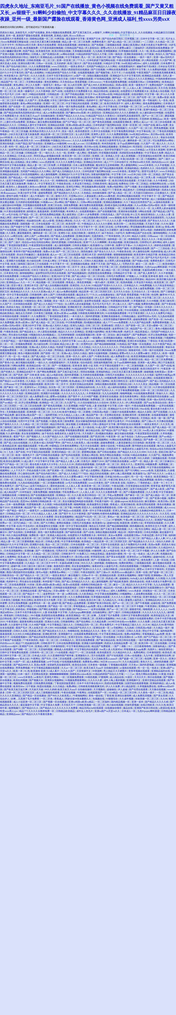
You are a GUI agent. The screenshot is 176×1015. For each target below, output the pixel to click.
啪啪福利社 (115, 288)
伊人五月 (135, 214)
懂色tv (56, 310)
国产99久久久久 (156, 473)
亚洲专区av (30, 387)
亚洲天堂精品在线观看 (82, 384)
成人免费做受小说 (120, 356)
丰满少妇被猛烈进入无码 (45, 557)
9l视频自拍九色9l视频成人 (88, 319)
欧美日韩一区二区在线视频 (45, 390)
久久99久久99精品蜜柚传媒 (27, 634)
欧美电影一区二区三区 (133, 517)
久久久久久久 (72, 270)
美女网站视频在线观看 (129, 196)
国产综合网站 (83, 621)
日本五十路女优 (39, 270)
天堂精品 (43, 387)
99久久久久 (87, 563)
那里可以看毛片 (150, 171)
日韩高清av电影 (100, 412)
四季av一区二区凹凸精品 (13, 523)
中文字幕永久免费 (154, 153)
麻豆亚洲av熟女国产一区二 (30, 415)
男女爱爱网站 (68, 310)
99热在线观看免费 (63, 504)
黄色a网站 (18, 85)
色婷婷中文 (92, 100)
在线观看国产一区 (139, 498)
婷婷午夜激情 (20, 217)
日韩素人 (36, 54)
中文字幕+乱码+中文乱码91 (20, 526)
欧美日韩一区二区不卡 (68, 267)
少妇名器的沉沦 (127, 569)
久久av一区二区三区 (72, 668)
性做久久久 (162, 393)
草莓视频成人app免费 (84, 606)
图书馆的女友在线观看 (97, 288)
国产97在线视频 (8, 230)
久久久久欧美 (38, 75)
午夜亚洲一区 (41, 328)
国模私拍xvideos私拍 (81, 674)
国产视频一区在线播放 (140, 344)
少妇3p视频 (58, 430)
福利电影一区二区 (117, 239)
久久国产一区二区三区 (51, 97)
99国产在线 (149, 125)
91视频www (47, 202)
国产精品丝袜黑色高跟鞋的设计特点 (23, 112)
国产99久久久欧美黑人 (74, 442)
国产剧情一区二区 (135, 325)
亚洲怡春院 (107, 325)
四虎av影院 (122, 85)
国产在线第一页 (17, 106)
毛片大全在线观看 (90, 446)
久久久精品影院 (61, 109)
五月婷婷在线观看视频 (28, 202)
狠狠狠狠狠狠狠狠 (123, 254)
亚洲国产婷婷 (91, 168)
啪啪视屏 (147, 609)
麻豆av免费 (162, 125)
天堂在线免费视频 (102, 359)
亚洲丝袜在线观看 (128, 211)
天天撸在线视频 (44, 128)
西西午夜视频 (34, 578)
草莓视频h (32, 609)
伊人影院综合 (92, 48)
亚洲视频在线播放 (80, 264)
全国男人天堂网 (26, 368)
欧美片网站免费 (131, 217)
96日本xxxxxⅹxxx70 (110, 661)
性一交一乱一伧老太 (19, 356)
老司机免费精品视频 (50, 214)
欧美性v (10, 186)
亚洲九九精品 (77, 325)
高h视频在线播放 (93, 322)
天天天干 (65, 378)
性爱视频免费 (34, 504)
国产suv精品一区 (9, 402)
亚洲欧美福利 (83, 236)
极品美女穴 (12, 190)
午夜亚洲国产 (143, 72)
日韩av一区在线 (44, 63)
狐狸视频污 (121, 128)
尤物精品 (113, 353)
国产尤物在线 (132, 418)
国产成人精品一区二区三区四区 (124, 42)
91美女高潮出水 (125, 637)
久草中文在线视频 (100, 131)
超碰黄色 (55, 69)
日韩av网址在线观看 (91, 202)
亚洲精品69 (125, 146)
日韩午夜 (110, 245)
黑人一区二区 (88, 57)
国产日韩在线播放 (107, 452)
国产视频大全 (36, 680)
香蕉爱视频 (81, 82)
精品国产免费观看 (101, 646)
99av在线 (144, 409)
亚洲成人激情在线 (128, 119)
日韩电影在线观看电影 (149, 190)
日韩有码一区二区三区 (128, 538)
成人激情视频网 (49, 174)
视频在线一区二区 (58, 458)
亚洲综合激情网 (123, 695)
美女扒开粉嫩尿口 (26, 254)
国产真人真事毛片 (148, 273)
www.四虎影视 (47, 162)
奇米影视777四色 (52, 581)
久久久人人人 (160, 609)
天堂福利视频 (45, 649)
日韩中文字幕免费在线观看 (96, 328)
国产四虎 (121, 294)
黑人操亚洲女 (69, 214)
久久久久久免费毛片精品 (69, 162)
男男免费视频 (161, 128)
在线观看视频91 (88, 211)
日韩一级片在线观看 (113, 177)
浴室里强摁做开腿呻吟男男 (117, 319)
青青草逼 (155, 486)
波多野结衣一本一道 (54, 594)
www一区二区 (119, 560)
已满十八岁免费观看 (89, 214)
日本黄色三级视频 (43, 313)
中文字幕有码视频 (71, 541)
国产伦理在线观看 (138, 689)
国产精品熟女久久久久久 (67, 193)
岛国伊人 (132, 483)
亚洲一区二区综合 (106, 335)
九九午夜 (148, 655)
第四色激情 (87, 251)
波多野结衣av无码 (147, 316)
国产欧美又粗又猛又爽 (16, 689)
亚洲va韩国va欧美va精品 (79, 125)
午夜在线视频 (95, 538)
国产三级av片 (149, 421)
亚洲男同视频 (58, 211)
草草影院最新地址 (75, 418)
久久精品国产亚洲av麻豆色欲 (90, 449)
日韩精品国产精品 (74, 48)
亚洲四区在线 (136, 359)
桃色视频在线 (48, 190)
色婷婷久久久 (147, 168)
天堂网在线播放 (34, 82)
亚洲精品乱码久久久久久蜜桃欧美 (121, 112)
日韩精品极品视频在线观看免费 (51, 208)
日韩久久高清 (133, 631)
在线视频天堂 (76, 547)
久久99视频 (153, 301)
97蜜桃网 (117, 520)
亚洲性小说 (64, 233)
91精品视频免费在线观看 (95, 217)
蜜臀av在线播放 (58, 396)
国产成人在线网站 (34, 72)
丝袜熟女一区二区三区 (155, 591)
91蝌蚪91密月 (78, 378)
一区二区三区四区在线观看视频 (86, 458)
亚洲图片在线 (37, 544)
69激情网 (61, 143)
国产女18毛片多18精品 (83, 109)
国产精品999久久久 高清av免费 (29, 665)
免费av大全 (49, 251)
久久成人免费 (82, 338)
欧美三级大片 (74, 63)
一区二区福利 (102, 702)
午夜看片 (24, 196)
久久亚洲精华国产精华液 (136, 199)
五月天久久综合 (122, 291)
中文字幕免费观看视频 (128, 390)
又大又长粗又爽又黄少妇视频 (26, 498)
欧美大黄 (82, 538)
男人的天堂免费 (128, 458)
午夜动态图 (117, 486)
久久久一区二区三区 (84, 220)
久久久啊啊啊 (99, 242)
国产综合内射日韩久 (113, 38)
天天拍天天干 (68, 705)
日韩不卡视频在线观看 (82, 79)
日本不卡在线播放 (49, 529)
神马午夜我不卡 (43, 569)
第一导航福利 (150, 100)
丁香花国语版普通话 (17, 245)
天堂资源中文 (84, 671)
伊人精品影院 (128, 686)
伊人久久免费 (33, 85)
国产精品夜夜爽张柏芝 (37, 69)
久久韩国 (47, 504)
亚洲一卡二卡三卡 (163, 483)
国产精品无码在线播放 (116, 498)
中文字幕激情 (72, 57)
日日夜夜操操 (16, 301)
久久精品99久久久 (143, 245)
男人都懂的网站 (129, 165)
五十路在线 (153, 291)
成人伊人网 (169, 251)
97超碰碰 (69, 88)
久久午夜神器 (43, 91)
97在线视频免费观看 (71, 661)
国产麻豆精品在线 (106, 640)
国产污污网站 (132, 470)
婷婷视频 (100, 563)
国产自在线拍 (35, 143)
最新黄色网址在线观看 (32, 621)
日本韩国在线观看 (78, 208)
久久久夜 (76, 495)
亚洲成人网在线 (64, 220)
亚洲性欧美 (6, 436)
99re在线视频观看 (96, 257)
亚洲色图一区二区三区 (34, 307)
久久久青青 (35, 378)
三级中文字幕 (135, 109)
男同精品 (59, 350)
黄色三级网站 (102, 381)
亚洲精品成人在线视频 (52, 57)
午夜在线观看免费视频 (129, 60)
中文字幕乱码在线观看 (78, 103)
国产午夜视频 (142, 603)
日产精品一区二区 (28, 214)
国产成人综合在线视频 (97, 248)
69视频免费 (110, 378)
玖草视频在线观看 (128, 51)
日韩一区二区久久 (127, 507)
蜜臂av (136, 122)
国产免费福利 (139, 335)
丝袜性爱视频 (132, 705)
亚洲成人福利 (63, 190)
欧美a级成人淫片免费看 (81, 381)
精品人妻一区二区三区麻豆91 (35, 146)
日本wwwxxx (95, 82)
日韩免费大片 (66, 557)
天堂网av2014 (76, 196)
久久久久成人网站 (48, 338)
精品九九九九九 (95, 378)
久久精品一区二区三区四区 (40, 381)
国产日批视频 (98, 69)
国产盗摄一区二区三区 (161, 572)
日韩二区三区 (93, 325)
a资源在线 (164, 708)
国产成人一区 (120, 79)
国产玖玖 (25, 75)
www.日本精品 (137, 149)
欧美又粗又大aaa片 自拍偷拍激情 (37, 116)
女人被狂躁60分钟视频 (152, 112)
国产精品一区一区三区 (60, 606)
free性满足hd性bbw (132, 63)
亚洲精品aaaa (13, 714)
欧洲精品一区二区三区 (15, 399)
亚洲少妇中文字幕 (61, 276)
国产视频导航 (103, 72)
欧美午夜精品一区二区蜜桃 (76, 412)
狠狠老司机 (135, 350)
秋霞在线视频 (44, 686)
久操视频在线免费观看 (13, 449)
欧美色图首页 (82, 131)
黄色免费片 (147, 560)
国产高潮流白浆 (51, 54)
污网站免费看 (103, 109)
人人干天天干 (18, 470)
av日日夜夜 (36, 267)
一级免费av (96, 338)
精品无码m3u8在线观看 (91, 708)
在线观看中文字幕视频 (81, 180)
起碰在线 (115, 91)
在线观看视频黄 (86, 72)
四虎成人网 (112, 578)
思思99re (24, 501)
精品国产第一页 (94, 415)
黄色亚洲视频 (84, 282)
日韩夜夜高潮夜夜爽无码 (22, 128)
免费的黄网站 (126, 563)
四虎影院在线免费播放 (158, 48)
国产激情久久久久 (115, 298)
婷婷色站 (21, 609)
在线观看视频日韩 (85, 335)
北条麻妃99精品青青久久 (152, 510)
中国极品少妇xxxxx (61, 140)
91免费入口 (83, 554)
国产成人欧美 (157, 489)
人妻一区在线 (161, 560)
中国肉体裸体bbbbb (166, 79)
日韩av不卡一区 (90, 575)
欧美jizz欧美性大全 (23, 140)
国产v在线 (57, 91)
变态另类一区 (18, 168)
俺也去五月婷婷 (24, 313)
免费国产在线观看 (129, 368)
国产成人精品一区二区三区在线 (88, 276)
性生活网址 (145, 529)
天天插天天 (30, 479)
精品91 (105, 301)
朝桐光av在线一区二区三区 (43, 439)
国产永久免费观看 (16, 60)
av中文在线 (32, 97)
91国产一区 (19, 661)
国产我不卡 (74, 396)
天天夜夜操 (22, 109)
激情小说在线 (108, 446)
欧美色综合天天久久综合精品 (15, 476)
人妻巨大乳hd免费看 (15, 122)
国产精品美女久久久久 (55, 498)
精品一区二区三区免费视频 (159, 359)
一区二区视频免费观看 (21, 344)
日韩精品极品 (129, 316)
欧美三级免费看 (66, 421)
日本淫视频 (140, 399)
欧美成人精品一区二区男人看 (140, 177)
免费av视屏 (34, 399)
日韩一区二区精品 (151, 174)
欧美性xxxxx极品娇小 (123, 572)
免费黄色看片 (99, 42)
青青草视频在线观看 (139, 671)
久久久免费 (144, 621)
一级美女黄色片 (76, 66)
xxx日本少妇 (134, 174)
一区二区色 (33, 523)
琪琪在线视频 (87, 372)
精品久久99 (157, 624)
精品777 (106, 190)
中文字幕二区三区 (109, 267)
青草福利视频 (103, 97)
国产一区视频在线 (61, 365)
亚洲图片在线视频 (16, 261)
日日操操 (54, 344)
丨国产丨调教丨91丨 (123, 646)
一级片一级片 (145, 57)
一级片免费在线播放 (148, 640)
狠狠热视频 (22, 347)
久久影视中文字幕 (18, 624)
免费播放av (49, 267)
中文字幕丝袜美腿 (94, 476)
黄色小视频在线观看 (29, 353)
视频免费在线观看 (23, 683)
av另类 (139, 637)
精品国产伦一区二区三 (13, 82)
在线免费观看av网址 (55, 119)
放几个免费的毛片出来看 (134, 544)
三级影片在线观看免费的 (123, 412)
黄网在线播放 (63, 523)
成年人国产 (30, 236)
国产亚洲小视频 (158, 498)
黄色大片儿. (127, 464)
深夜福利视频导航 (100, 174)
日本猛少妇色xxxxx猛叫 (117, 476)
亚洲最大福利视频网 (49, 479)
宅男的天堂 (113, 257)
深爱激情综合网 (162, 655)
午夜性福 (137, 597)
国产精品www (80, 609)
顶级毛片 (34, 57)
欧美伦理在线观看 (146, 504)
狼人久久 (162, 143)
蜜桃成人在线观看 (64, 649)
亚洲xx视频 (15, 538)
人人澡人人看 (13, 88)
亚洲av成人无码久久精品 (56, 325)
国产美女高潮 (160, 695)
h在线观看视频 (38, 409)
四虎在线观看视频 (85, 464)
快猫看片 (25, 316)
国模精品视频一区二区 (42, 38)
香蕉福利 (93, 153)
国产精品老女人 (28, 331)
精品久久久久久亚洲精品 (141, 79)
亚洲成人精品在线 (57, 535)
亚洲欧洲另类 (129, 415)
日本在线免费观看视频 (68, 643)
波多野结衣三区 (120, 328)
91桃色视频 (91, 677)
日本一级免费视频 (16, 504)
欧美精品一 (87, 541)
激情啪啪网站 (160, 233)
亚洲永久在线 (133, 298)
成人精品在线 (117, 677)
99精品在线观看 (37, 94)
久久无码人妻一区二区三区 (28, 137)
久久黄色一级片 (146, 692)
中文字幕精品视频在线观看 (29, 384)
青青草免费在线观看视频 (13, 310)
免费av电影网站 (115, 186)
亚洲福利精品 (132, 168)
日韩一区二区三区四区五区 (155, 390)
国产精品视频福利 (77, 273)
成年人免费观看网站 (111, 199)
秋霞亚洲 (73, 467)
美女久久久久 (149, 239)
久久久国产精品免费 (140, 322)
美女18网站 (32, 162)
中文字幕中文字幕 (45, 461)
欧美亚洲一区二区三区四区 (76, 156)
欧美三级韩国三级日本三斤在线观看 (30, 264)
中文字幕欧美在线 (16, 578)
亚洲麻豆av (50, 143)
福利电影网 (166, 631)
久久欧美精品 (86, 594)
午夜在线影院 (88, 572)
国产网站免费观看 (47, 372)
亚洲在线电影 (7, 143)
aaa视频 (73, 313)
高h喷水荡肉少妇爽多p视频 (118, 205)
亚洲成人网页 (121, 489)
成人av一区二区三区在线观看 (156, 122)
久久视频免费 (11, 520)
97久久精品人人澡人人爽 (72, 415)
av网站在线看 (68, 54)
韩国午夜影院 (135, 532)
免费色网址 (70, 298)
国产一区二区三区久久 (41, 217)
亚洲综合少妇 (125, 384)
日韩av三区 (12, 119)
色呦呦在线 (62, 180)
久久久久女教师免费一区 (85, 140)
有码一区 (14, 146)
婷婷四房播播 (105, 254)
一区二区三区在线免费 (30, 405)
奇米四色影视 (109, 143)
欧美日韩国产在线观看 (23, 467)
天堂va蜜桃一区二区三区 (159, 325)
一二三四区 (148, 42)
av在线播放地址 (106, 294)
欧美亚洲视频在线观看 (143, 356)
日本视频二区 (132, 38)
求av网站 (59, 202)
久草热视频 (166, 433)
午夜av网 (43, 446)
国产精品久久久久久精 (157, 702)
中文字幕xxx (103, 591)
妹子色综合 (98, 119)
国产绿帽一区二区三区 (55, 359)
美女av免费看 (138, 467)
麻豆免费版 (42, 319)
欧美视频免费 (31, 48)
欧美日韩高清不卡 (114, 103)
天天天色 (163, 88)
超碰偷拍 (124, 578)
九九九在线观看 (110, 393)
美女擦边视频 (7, 202)
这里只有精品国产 (16, 180)
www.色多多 (135, 591)
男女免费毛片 (7, 486)
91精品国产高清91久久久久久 (107, 285)
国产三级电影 (168, 291)
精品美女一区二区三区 (132, 257)
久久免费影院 (38, 316)
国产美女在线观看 (93, 63)
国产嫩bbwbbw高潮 (76, 112)
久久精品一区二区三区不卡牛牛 (42, 563)
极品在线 (113, 183)
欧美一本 (18, 671)
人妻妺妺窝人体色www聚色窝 (31, 186)
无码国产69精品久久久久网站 (102, 66)
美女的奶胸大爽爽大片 (16, 439)
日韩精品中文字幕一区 (125, 273)
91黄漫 (143, 276)
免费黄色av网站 (57, 572)
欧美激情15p (97, 245)
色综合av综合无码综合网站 (36, 242)
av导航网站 (146, 557)
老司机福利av (34, 199)
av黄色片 (38, 677)
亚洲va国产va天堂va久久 (107, 711)
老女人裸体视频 (89, 267)
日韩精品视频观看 (131, 612)
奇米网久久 (72, 211)
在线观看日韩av (136, 82)
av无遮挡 (33, 529)
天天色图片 (88, 433)
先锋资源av (160, 372)
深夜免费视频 (71, 205)
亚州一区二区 (65, 257)
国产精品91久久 (108, 100)
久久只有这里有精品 (163, 285)
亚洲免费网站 (23, 54)
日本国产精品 (8, 341)
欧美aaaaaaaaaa (9, 193)
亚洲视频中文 (65, 634)
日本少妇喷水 (75, 159)
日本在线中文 (121, 162)
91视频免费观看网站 (76, 680)
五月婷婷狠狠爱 (66, 335)
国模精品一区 (70, 578)
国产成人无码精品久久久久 (145, 137)
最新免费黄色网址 (57, 159)
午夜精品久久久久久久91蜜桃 (97, 224)
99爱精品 (54, 446)
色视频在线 (166, 554)
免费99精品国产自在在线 (139, 233)
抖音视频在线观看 (108, 153)
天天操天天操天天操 (57, 79)
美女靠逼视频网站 (31, 433)
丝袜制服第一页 (102, 180)
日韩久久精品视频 (94, 261)
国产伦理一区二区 (146, 97)
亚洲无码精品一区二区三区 (66, 452)
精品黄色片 (129, 190)
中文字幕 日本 (119, 174)
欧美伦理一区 (73, 224)
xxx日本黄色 (18, 381)
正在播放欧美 (83, 424)
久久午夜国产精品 (162, 344)
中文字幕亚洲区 (136, 313)
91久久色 (153, 452)
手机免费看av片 (70, 492)
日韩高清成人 (108, 214)
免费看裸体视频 (160, 322)
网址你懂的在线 (142, 427)
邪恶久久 (120, 325)
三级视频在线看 (113, 45)
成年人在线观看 (151, 63)
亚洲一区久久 (73, 356)
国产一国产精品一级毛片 (13, 510)
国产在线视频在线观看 (77, 436)
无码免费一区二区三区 (108, 464)
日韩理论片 (145, 242)
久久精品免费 (99, 621)
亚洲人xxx (76, 479)
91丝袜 (126, 455)
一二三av (106, 520)
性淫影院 (138, 146)
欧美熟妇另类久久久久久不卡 (45, 131)
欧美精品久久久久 (20, 291)
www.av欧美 (147, 470)
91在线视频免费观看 (116, 313)
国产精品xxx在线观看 (70, 510)
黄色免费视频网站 (152, 103)
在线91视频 (65, 609)
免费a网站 (71, 686)
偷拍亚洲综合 (148, 214)
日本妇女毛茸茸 (166, 66)
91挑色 (53, 421)
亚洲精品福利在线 (9, 174)
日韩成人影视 (116, 310)
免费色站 (123, 183)
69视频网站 (126, 594)
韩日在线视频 (155, 677)
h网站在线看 (145, 211)
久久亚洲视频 (71, 405)
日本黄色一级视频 (97, 665)
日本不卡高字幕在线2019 (59, 75)
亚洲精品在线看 (56, 125)
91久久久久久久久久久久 (105, 347)
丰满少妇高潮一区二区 (132, 159)
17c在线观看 (128, 72)
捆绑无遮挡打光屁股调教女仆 (148, 587)
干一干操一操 (80, 489)
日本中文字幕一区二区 (153, 38)
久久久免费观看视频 (40, 66)
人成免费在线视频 (41, 418)
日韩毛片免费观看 (116, 276)
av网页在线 (17, 236)
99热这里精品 (97, 554)
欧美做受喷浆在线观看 (25, 338)
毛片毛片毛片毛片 (102, 304)
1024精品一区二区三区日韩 (122, 692)
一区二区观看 (120, 359)
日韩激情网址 (153, 82)
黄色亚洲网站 (51, 82)
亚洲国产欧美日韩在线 (99, 603)
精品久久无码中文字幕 (64, 341)
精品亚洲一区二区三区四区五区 (57, 134)
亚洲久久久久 (117, 402)
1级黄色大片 (94, 233)
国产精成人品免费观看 (63, 236)
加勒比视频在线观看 (98, 75)
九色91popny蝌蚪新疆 (156, 267)
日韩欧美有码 (100, 183)
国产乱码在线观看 (71, 455)
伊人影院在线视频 (47, 331)
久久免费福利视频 (157, 69)
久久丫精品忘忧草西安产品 (138, 202)
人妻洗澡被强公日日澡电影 (130, 442)
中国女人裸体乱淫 (93, 498)
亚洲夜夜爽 (144, 415)
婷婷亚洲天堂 (60, 597)
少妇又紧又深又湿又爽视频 (14, 409)
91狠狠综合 (30, 301)
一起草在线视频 (165, 405)
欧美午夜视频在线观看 (12, 288)
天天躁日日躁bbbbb (143, 193)
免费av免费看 (45, 587)
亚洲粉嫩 (136, 270)
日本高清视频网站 (30, 174)
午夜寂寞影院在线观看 (135, 220)
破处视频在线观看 (27, 446)
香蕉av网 (169, 227)
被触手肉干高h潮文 (147, 66)
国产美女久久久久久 (159, 220)
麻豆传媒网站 (27, 520)
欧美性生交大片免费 (156, 526)
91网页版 (60, 38)
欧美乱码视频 (137, 224)
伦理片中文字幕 (137, 69)
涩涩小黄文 (17, 285)
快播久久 (32, 183)
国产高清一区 (156, 319)
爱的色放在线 (57, 486)
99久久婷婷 (143, 458)
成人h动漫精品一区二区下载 (84, 199)
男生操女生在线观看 (30, 581)
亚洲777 (87, 242)
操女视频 (70, 424)
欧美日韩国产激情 (119, 248)
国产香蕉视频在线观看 (64, 538)
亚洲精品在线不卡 (26, 372)
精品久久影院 (139, 236)
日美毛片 (86, 461)
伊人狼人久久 (120, 304)
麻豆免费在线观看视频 (50, 122)
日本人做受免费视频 (84, 165)
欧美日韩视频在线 (9, 390)
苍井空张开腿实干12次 (117, 149)
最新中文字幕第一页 (95, 159)
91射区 (129, 677)
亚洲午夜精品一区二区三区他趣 (159, 597)
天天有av (65, 479)
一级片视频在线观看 (27, 341)
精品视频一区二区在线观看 (50, 282)
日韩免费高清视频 (43, 683)
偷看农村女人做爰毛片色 (68, 433)
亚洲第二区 (97, 103)
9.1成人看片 (27, 461)
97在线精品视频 (103, 79)
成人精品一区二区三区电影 (115, 270)
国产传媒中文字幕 (20, 227)
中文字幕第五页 (46, 183)
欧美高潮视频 (155, 507)
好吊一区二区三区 (97, 409)
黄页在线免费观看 (9, 276)
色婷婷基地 (157, 251)
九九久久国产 (68, 671)
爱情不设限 (12, 196)
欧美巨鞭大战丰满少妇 (121, 427)
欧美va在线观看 (71, 584)
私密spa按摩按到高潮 (53, 399)
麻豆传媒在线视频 (129, 230)
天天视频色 (99, 689)
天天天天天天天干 (84, 230)
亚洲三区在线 (55, 205)
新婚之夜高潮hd (131, 45)
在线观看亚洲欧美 (122, 122)
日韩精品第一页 (55, 94)
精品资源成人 (142, 331)
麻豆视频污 (74, 575)
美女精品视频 (115, 242)
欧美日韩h (152, 547)
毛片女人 (170, 38)
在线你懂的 (137, 94)
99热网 (77, 507)
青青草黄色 (71, 97)
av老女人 (25, 267)
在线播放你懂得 (113, 708)
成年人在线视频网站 (113, 418)
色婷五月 (129, 331)
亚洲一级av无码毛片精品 (38, 288)
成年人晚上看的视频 (121, 473)
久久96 (164, 224)
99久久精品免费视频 (143, 479)
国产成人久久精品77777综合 (78, 279)
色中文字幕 (161, 535)
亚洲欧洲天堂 (75, 307)
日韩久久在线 (20, 631)
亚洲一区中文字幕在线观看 (14, 294)
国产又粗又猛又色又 (68, 372)
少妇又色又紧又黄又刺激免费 (24, 134)
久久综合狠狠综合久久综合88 (68, 288)
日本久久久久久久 (163, 307)
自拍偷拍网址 (100, 612)
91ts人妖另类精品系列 (25, 587)
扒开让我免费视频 (158, 335)
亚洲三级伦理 (54, 279)
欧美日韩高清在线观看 (124, 180)
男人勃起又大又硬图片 (107, 230)
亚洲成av (32, 122)
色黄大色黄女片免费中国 (154, 45)
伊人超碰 (123, 689)
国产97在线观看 (115, 655)
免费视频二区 (97, 399)
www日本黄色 (146, 165)
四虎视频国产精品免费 (32, 119)
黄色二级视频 (44, 301)
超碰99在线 (113, 523)
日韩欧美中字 (68, 554)
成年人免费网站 (8, 557)
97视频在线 (118, 470)
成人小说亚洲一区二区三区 (27, 702)
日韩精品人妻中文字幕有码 (32, 125)
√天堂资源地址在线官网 (149, 156)
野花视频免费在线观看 (94, 186)
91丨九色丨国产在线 (15, 452)
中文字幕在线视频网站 (159, 467)
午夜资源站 (151, 606)
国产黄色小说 (7, 362)
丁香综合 (20, 239)
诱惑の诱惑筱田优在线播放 (75, 69)
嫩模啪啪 (101, 341)
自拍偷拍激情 (99, 193)
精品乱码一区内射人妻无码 (118, 587)
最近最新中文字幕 (75, 38)
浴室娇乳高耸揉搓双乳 (129, 116)
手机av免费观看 (115, 495)
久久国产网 (166, 60)
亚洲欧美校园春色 (133, 54)
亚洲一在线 (47, 149)
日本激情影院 (58, 646)
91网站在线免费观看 (117, 69)
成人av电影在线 (55, 375)
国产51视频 (131, 186)
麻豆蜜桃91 (151, 501)
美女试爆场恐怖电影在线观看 (153, 186)
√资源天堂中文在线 (29, 190)
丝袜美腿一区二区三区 (147, 698)
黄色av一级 (61, 85)
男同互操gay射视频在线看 (47, 156)
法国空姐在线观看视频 (137, 683)
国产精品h (107, 430)
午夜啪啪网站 (80, 695)
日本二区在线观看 (62, 658)
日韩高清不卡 (113, 449)
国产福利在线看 (73, 532)
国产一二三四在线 (82, 190)
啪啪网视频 (126, 393)
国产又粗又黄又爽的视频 (99, 350)
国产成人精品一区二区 (120, 193)
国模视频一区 (27, 224)
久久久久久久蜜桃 (121, 597)
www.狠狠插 (115, 217)
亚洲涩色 (75, 285)
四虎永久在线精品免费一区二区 (16, 328)
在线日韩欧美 (79, 233)
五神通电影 (30, 532)
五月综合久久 (76, 261)
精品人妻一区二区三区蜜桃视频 (17, 541)
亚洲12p (160, 227)
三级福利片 (139, 48)
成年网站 (157, 242)
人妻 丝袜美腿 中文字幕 (55, 199)
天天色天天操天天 (38, 560)
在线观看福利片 (127, 66)
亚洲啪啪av (157, 575)
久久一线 (144, 51)
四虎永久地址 (169, 190)
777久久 (81, 60)
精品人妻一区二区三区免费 (76, 42)
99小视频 (35, 615)
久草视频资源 (64, 165)
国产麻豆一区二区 (13, 387)
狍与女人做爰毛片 (166, 446)
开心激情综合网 (17, 458)
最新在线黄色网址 (75, 350)
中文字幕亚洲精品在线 (111, 634)
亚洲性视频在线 (56, 186)
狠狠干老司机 (119, 109)
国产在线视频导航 (107, 211)
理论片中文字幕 (150, 631)
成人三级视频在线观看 (162, 199)
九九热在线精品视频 (59, 168)
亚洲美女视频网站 (127, 575)
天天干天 (116, 72)
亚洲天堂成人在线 (13, 48)
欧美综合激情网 (11, 461)
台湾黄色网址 (122, 227)
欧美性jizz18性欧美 (74, 248)
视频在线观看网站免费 (56, 137)
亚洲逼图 (133, 510)
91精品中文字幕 (112, 63)
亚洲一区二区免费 (90, 270)
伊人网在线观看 (150, 60)
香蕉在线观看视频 (67, 45)
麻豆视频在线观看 (25, 362)
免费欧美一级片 (37, 535)
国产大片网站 (48, 523)
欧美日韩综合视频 (61, 51)
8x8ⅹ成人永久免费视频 (142, 578)
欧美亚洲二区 (161, 282)
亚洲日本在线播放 (137, 341)
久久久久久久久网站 (80, 137)
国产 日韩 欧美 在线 (34, 375)
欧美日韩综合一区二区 (94, 495)
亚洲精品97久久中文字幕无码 (125, 75)
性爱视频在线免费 (140, 248)
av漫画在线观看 (162, 202)
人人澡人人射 (87, 492)
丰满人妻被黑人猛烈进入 (67, 217)
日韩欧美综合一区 (9, 575)
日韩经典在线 (74, 242)
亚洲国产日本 (93, 38)
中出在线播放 (131, 310)
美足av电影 (80, 257)
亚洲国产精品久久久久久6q (70, 116)
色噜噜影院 (134, 239)
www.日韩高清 (59, 66)
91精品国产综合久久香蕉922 (101, 116)
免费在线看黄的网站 (51, 248)
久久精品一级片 (161, 628)
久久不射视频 (162, 165)
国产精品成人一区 (18, 177)
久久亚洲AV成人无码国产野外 (45, 442)
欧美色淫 (167, 652)
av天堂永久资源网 (155, 149)
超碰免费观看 (45, 193)
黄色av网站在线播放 (31, 103)
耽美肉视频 (127, 282)
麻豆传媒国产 (124, 335)
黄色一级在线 (96, 695)
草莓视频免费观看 (75, 430)
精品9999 (151, 279)
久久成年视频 (13, 433)
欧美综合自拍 (160, 402)
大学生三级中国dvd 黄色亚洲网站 (67, 100)
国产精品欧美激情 (119, 581)
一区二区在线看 (87, 652)
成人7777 (108, 162)
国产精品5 (5, 381)
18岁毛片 (47, 109)
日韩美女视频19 (54, 88)
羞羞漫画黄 (112, 119)
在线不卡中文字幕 (62, 489)
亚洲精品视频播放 (108, 146)
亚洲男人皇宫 (98, 134)
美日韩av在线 (105, 94)
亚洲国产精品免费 (164, 520)
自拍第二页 (113, 159)
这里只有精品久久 (39, 486)
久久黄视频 (35, 109)
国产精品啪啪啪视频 (105, 344)
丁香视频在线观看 (118, 665)
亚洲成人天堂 (112, 156)
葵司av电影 (147, 230)
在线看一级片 (75, 498)
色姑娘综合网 (34, 220)
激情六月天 (61, 196)
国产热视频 (98, 45)
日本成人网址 (50, 261)
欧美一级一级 (159, 418)
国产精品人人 (114, 264)
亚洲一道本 (138, 702)
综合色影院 (162, 168)
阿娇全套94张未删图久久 (55, 547)
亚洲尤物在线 (131, 242)
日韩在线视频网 (99, 88)
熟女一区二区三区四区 (57, 544)
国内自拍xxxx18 (160, 162)
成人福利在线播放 (117, 387)
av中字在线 (53, 661)
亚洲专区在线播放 (109, 396)
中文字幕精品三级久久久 (60, 624)
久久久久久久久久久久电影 (140, 375)
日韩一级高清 (115, 54)
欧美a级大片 (24, 557)
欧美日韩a (163, 501)
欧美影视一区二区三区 (158, 442)
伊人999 (126, 236)
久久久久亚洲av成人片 (12, 69)
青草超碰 (5, 467)
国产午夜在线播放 (101, 137)
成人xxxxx (169, 507)
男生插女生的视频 (18, 335)
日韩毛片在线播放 (115, 375)
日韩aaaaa (153, 236)
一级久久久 (49, 153)
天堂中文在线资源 (110, 544)
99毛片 (166, 146)
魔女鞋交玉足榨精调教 (108, 165)
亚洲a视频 (43, 100)
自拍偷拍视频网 (43, 430)
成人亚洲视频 (128, 156)
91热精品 (122, 344)
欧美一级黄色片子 (138, 85)
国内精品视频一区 (120, 702)
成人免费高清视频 (142, 695)
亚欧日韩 (163, 452)
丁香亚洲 (117, 190)
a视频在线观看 (78, 149)
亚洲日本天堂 (89, 254)
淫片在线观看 (8, 254)
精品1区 (164, 310)
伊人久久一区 (47, 180)
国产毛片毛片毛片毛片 (157, 257)
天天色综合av (67, 82)
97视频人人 (133, 276)
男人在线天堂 (111, 368)
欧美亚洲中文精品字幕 (146, 254)
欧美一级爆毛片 (26, 91)
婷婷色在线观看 (162, 245)
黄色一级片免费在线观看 (72, 106)
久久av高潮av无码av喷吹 (147, 205)
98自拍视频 (37, 227)
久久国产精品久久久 (53, 436)
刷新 (111, 35)
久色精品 (86, 193)
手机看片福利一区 (104, 501)
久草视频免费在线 (147, 686)
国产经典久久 (8, 372)
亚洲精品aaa (156, 119)
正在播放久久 (162, 193)
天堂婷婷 (144, 119)
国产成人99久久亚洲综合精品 (99, 85)
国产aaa (148, 402)
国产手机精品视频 (75, 94)
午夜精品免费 (123, 446)
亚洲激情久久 (82, 655)
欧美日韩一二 (121, 224)
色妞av (87, 637)
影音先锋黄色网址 (129, 396)
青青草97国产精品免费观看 (27, 251)
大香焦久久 (34, 547)
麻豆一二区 (142, 264)
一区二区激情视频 (125, 208)
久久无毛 (101, 387)
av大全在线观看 (67, 439)
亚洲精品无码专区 (93, 162)
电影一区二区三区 (49, 640)
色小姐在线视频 (115, 705)
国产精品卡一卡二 (32, 594)
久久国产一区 (148, 143)
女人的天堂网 (75, 85)
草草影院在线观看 (154, 523)
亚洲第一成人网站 (77, 153)
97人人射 (171, 538)
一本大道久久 (77, 316)
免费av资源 (163, 97)
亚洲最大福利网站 (95, 331)
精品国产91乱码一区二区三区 (90, 517)
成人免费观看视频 (36, 661)
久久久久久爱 (114, 220)
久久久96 (86, 285)
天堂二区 (61, 600)
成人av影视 (49, 220)
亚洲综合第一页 (117, 88)
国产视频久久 (72, 202)
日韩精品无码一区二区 (18, 513)
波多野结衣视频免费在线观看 (42, 106)
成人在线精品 (17, 162)
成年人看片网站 (133, 103)
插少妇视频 (93, 442)
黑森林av (106, 470)
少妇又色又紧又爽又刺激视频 (45, 42)
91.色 (27, 671)
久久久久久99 (67, 464)
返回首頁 (125, 35)
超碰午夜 (15, 566)
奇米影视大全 (11, 75)
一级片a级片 (99, 282)
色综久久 (160, 54)
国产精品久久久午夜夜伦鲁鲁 (37, 714)
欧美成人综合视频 (160, 91)
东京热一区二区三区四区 (62, 387)
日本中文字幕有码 (154, 569)
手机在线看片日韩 (129, 347)
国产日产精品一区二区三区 (77, 122)
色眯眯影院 (33, 180)
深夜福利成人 (160, 646)
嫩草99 (163, 294)
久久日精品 (85, 347)
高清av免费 (109, 538)
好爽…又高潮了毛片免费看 (105, 615)
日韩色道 (40, 88)
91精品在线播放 (139, 455)
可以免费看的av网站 (163, 140)
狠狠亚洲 (40, 520)
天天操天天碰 (145, 180)
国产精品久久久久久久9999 (132, 452)
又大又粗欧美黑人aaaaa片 (104, 658)
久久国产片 (31, 100)
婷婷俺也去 (84, 45)
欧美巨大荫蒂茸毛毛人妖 (113, 140)
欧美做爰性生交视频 (98, 504)
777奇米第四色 (113, 236)
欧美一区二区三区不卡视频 (135, 550)
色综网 (155, 294)
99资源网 (97, 671)
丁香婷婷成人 (145, 483)
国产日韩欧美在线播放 (48, 455)
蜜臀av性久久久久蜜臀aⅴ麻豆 (116, 48)
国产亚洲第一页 (55, 470)
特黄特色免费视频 (116, 341)
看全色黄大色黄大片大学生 (75, 390)
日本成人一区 (129, 711)
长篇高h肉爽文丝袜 (152, 270)
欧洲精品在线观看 (151, 75)
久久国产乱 (71, 402)
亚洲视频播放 (110, 51)
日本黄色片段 (11, 273)
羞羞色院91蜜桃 (114, 554)
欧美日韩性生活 (119, 381)
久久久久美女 (140, 384)
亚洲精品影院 (32, 393)
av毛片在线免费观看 (155, 106)
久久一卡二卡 (28, 282)
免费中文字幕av (124, 245)
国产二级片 (165, 159)
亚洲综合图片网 (26, 63)
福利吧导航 (28, 88)
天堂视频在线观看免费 (35, 205)
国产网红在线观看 (77, 409)
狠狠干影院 (144, 575)
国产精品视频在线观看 (130, 100)
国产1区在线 (122, 214)
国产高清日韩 (97, 436)
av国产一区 (80, 75)
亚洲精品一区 (63, 495)
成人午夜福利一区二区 (42, 196)
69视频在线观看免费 (119, 467)
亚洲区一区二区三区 (35, 79)
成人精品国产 (77, 128)
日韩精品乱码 (150, 88)
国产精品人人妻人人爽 (62, 319)
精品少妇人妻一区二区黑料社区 (90, 239)
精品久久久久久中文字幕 (139, 584)
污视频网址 (151, 159)
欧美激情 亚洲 (38, 671)
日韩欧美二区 (82, 88)
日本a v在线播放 (133, 655)
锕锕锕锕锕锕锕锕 (59, 674)
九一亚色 (164, 100)
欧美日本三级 (104, 57)
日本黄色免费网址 (69, 446)
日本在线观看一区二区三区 (50, 224)
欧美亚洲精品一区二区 (78, 615)
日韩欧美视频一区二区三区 (41, 60)
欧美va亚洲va (61, 313)
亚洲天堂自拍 (75, 637)
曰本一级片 (22, 94)
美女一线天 (68, 131)
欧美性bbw (19, 686)
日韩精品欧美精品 (65, 711)
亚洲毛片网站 (73, 186)
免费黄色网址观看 (150, 304)
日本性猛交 (26, 492)
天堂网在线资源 (112, 415)
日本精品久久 (131, 285)
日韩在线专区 (61, 149)
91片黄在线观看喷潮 (15, 211)
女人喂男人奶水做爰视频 (118, 261)
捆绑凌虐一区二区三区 (124, 97)
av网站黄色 (44, 236)
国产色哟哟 (62, 381)
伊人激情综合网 (141, 251)
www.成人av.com (76, 143)
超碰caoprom (121, 501)
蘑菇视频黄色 (24, 233)
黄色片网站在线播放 (110, 455)
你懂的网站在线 (158, 183)
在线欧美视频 (61, 128)
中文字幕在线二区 (146, 131)
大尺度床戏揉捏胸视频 (52, 48)
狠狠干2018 (98, 461)
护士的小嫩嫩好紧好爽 (32, 298)
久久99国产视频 (53, 298)
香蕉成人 (71, 282)
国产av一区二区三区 (153, 116)
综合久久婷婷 (163, 541)
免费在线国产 (156, 85)
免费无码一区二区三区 (95, 479)
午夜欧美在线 (64, 183)
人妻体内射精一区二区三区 (93, 467)
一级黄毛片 (47, 85)
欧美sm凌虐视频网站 (161, 51)
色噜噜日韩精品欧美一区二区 (45, 501)
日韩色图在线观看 (65, 294)
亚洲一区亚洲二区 (66, 60)
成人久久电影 (45, 350)
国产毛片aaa (22, 486)
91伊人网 (9, 489)
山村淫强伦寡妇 (81, 658)
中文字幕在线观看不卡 (112, 365)
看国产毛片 (19, 436)
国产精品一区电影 (143, 307)
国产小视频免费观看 (134, 492)
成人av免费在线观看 (54, 112)
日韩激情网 (36, 294)
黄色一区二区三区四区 (113, 631)
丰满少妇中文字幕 (27, 193)
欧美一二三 (155, 264)
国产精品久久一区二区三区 (100, 128)
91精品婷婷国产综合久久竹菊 (91, 54)
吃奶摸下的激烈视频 (67, 347)
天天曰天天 (140, 677)
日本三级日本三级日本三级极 (65, 328)
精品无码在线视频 (91, 177)
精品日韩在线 (101, 91)
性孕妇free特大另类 (26, 45)
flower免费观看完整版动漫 (15, 42)
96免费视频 (146, 285)
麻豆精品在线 (93, 430)
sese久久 (97, 190)
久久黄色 (11, 233)
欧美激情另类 (43, 51)
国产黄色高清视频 (102, 122)
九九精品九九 (109, 600)
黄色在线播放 (164, 504)
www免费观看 (120, 322)
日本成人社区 (25, 156)
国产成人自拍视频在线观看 (54, 285)
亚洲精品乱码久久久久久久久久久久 (28, 159)
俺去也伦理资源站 (135, 279)
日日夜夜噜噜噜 (143, 646)
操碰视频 (148, 372)
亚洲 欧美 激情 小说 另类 (161, 276)
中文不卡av (91, 94)
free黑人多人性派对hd (154, 430)
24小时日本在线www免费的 (122, 621)
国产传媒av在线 (140, 261)
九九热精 (97, 51)
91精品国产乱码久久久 (102, 390)
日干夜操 (149, 54)
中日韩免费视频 (74, 322)
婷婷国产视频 (92, 547)
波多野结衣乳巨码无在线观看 (24, 149)
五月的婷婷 (60, 63)
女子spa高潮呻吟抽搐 (128, 143)
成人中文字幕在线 (108, 106)
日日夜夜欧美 (93, 143)
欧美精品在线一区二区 (39, 365)
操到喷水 (31, 211)
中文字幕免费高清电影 (123, 131)
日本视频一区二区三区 (131, 106)
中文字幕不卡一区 (151, 196)
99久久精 (121, 618)
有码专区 (102, 535)
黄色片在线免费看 (47, 45)
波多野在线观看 (92, 301)
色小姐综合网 (34, 261)
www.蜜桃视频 (42, 140)
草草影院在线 (98, 557)
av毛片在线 (12, 214)
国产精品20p (58, 418)
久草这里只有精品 (82, 183)
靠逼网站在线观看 (64, 230)
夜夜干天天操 (98, 264)
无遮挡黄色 (98, 236)
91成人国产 (102, 427)
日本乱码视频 (70, 227)
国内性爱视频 (59, 242)
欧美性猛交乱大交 (160, 615)
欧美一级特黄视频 (9, 267)
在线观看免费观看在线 (105, 507)
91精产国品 (21, 143)
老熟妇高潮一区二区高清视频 (51, 467)
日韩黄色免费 (66, 338)
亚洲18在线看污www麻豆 (19, 208)
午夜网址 (36, 658)
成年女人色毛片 (84, 711)
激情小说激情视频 (98, 353)
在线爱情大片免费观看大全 (14, 38)
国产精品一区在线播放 (124, 57)
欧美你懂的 (169, 264)
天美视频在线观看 (82, 51)
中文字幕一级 (152, 94)
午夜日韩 (145, 294)
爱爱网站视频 (89, 452)
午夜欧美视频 (155, 338)
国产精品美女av (95, 149)
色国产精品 (29, 51)
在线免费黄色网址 (149, 310)
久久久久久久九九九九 (73, 393)
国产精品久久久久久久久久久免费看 (35, 517)
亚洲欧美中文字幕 (41, 597)
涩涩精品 (23, 230)
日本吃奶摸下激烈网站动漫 (101, 60)
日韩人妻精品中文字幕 (104, 424)
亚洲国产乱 (134, 171)
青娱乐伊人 (21, 529)
